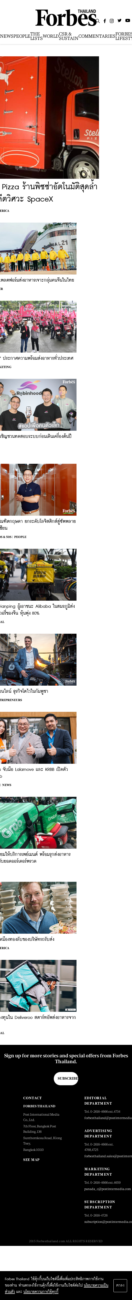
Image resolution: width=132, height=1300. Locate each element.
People (20, 537)
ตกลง (120, 1285)
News (6, 785)
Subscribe (68, 1078)
